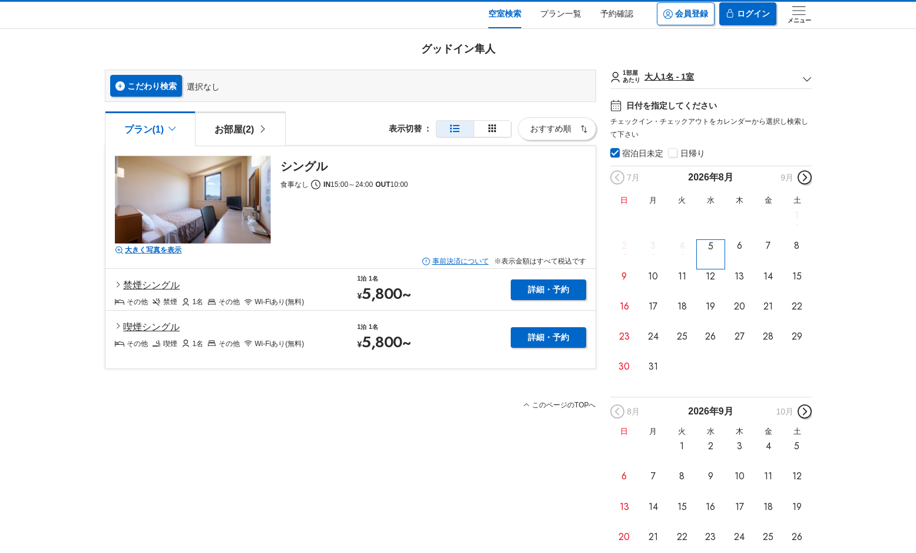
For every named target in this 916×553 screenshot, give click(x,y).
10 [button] (653, 275)
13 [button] (739, 275)
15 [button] (797, 275)
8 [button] (796, 245)
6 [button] (739, 245)
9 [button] (624, 275)
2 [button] (624, 245)
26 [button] (710, 336)
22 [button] (797, 306)
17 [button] (653, 306)
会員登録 (685, 13)
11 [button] (682, 275)
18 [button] (682, 306)
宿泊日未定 (642, 153)
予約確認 (616, 13)
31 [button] (653, 366)
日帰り (692, 153)
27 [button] (740, 336)
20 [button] (739, 306)
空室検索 (504, 13)
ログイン (747, 13)
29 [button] (797, 336)
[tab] (240, 128)
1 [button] (797, 215)
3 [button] (653, 245)
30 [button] (624, 366)
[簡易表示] (492, 129)
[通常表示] (455, 129)
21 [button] (768, 306)
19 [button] (710, 306)
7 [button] (768, 245)
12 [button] (710, 275)
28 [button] (768, 336)
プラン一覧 (560, 13)
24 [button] (653, 336)
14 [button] (768, 275)
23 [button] (624, 336)
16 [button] (624, 306)
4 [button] (681, 245)
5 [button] (710, 246)
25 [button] (682, 336)
